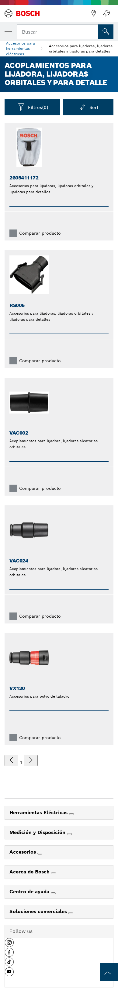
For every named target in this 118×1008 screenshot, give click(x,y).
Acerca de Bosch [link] (30, 872)
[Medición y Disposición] (69, 834)
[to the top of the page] (109, 972)
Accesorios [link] (23, 852)
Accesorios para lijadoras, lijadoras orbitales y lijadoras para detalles (81, 48)
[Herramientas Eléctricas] (71, 814)
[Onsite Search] (105, 31)
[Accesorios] (39, 853)
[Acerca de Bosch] (53, 873)
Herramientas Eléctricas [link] (39, 812)
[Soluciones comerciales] (70, 913)
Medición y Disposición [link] (38, 832)
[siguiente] (31, 760)
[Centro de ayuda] (53, 893)
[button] (9, 945)
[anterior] (11, 760)
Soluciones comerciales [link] (38, 911)
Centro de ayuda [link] (30, 891)
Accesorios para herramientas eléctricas (20, 48)
